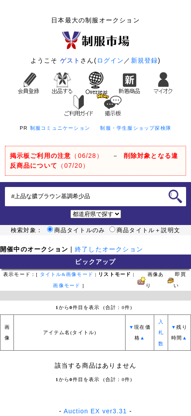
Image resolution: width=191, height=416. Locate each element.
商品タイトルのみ (76, 230)
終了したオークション (109, 249)
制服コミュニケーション (60, 128)
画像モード (66, 285)
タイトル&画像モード (66, 274)
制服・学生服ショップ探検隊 (135, 128)
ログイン (110, 60)
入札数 (161, 332)
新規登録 (144, 60)
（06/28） (56, 155)
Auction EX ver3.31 (95, 411)
